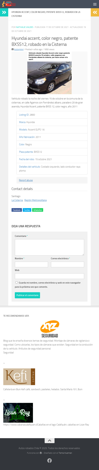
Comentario (21, 236)
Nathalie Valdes (24, 27)
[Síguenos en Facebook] (49, 460)
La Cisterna (17, 200)
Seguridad (8, 352)
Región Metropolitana (35, 200)
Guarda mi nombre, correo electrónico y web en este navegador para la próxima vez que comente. (48, 284)
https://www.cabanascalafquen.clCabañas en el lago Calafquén (35, 424)
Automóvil (19, 49)
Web (17, 270)
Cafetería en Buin (12, 389)
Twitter (27, 210)
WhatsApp (37, 210)
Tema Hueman (65, 453)
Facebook (17, 210)
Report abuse (26, 180)
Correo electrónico (60, 258)
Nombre (19, 258)
